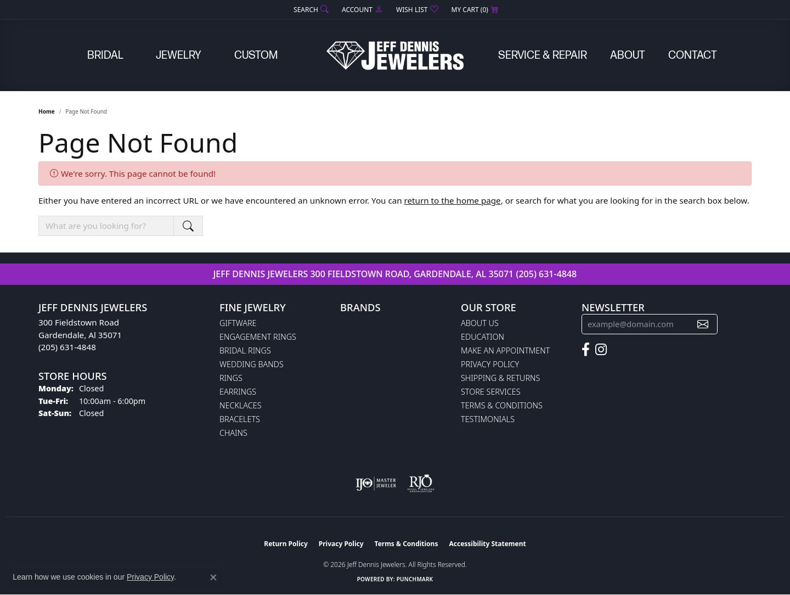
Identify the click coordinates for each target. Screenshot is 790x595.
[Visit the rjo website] (421, 483)
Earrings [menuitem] (237, 391)
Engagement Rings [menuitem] (257, 337)
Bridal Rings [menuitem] (245, 350)
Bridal (105, 55)
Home (46, 111)
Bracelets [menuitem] (239, 419)
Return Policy (286, 543)
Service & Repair (542, 55)
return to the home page (452, 200)
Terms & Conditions (502, 405)
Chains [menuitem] (233, 433)
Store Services (491, 391)
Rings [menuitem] (230, 378)
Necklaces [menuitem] (240, 405)
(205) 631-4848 (546, 274)
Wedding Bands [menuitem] (251, 364)
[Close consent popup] (213, 577)
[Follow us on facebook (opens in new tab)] (586, 349)
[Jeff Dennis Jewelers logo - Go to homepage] (395, 55)
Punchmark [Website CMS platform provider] (415, 579)
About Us (480, 323)
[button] (310, 9)
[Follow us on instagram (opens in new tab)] (601, 349)
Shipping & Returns (500, 378)
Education (482, 337)
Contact (692, 55)
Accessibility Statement (487, 543)
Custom (256, 55)
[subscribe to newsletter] (703, 324)
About (627, 55)
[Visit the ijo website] (376, 483)
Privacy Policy (490, 364)
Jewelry (178, 55)
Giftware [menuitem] (237, 323)
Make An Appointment (505, 350)
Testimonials (488, 419)
